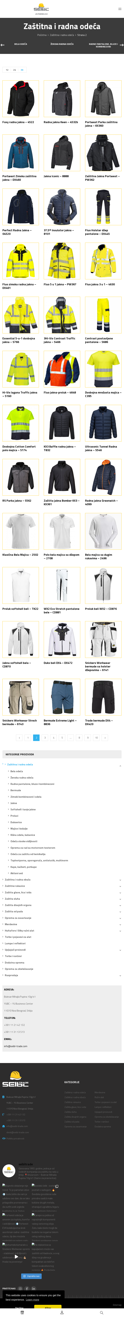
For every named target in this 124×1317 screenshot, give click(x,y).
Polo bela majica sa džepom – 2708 (61, 556)
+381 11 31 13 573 (15, 1120)
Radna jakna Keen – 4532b (61, 122)
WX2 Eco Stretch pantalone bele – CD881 (61, 610)
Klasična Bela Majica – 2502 (20, 554)
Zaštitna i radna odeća (62, 35)
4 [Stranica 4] (53, 738)
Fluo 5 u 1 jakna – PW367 (60, 284)
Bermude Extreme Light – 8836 (60, 722)
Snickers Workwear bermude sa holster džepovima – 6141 (97, 666)
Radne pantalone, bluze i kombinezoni (103, 45)
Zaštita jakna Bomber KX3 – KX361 (62, 502)
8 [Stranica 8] (79, 738)
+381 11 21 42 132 (15, 1114)
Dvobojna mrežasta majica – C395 (103, 394)
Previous (19, 737)
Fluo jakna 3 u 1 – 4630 (100, 284)
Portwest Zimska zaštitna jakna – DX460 (19, 178)
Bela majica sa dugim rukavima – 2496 (98, 556)
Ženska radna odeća (62, 44)
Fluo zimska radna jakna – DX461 (19, 286)
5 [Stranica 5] (62, 738)
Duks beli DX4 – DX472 (58, 663)
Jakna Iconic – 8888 (56, 176)
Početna (41, 35)
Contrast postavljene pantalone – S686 (99, 340)
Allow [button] (48, 1308)
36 (22, 69)
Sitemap (117, 1305)
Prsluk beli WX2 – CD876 (101, 609)
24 (14, 69)
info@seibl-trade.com (15, 1046)
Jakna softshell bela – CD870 (16, 665)
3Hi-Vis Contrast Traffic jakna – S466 (59, 340)
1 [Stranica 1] (28, 738)
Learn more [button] (32, 1299)
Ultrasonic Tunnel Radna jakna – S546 (101, 448)
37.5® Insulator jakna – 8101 (59, 232)
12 (7, 69)
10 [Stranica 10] (96, 738)
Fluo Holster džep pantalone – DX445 (97, 232)
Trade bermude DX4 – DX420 (99, 722)
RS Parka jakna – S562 (16, 500)
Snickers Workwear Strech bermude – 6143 (19, 722)
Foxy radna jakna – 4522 (18, 122)
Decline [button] (19, 1308)
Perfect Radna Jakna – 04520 (17, 232)
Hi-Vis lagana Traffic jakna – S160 (19, 394)
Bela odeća (20, 44)
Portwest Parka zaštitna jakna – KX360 (101, 124)
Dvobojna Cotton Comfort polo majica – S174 (19, 448)
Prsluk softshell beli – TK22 (20, 609)
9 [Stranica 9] (87, 738)
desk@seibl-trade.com (17, 1132)
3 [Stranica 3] (45, 738)
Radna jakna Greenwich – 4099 (101, 502)
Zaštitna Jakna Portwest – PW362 (102, 178)
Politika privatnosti (15, 1138)
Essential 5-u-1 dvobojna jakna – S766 (18, 340)
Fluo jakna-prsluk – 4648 (60, 392)
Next (105, 737)
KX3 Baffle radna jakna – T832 (60, 448)
